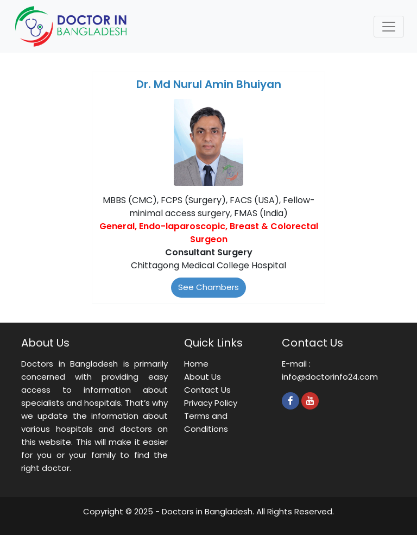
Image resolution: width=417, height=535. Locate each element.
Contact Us (207, 389)
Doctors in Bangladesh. (208, 511)
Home (196, 363)
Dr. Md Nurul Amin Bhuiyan (208, 84)
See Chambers (208, 287)
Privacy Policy (210, 402)
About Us (202, 376)
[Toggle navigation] (389, 26)
